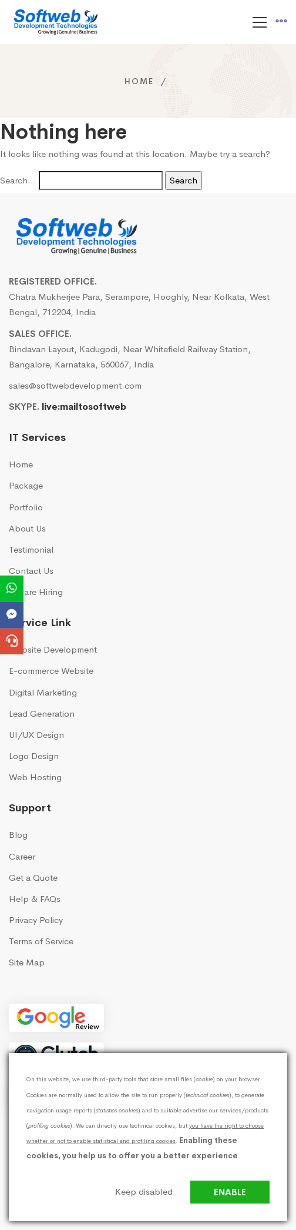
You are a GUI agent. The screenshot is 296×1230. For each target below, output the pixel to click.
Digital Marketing (43, 692)
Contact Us (31, 570)
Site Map (27, 962)
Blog (18, 834)
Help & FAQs (34, 898)
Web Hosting (35, 777)
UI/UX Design (36, 734)
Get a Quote (33, 877)
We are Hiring (36, 591)
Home (139, 81)
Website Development (53, 649)
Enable (230, 1192)
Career (22, 856)
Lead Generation (42, 713)
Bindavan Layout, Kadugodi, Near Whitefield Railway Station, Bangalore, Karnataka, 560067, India (130, 356)
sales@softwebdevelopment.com (75, 385)
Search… (18, 180)
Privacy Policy (36, 919)
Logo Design (34, 755)
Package (26, 485)
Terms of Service (41, 941)
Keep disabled (144, 1191)
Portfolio (26, 507)
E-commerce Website (51, 670)
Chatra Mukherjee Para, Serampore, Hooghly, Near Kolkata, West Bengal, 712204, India (139, 304)
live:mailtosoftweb (84, 406)
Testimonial (31, 549)
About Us (27, 528)
